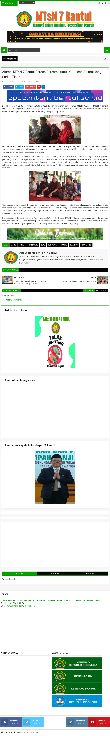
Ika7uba (64, 245)
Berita (21, 245)
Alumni (13, 245)
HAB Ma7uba (52, 245)
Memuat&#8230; (27, 411)
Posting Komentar (13, 299)
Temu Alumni (86, 245)
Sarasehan (74, 245)
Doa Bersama (33, 245)
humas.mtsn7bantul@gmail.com (21, 605)
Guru (43, 245)
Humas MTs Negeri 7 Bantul (28, 732)
